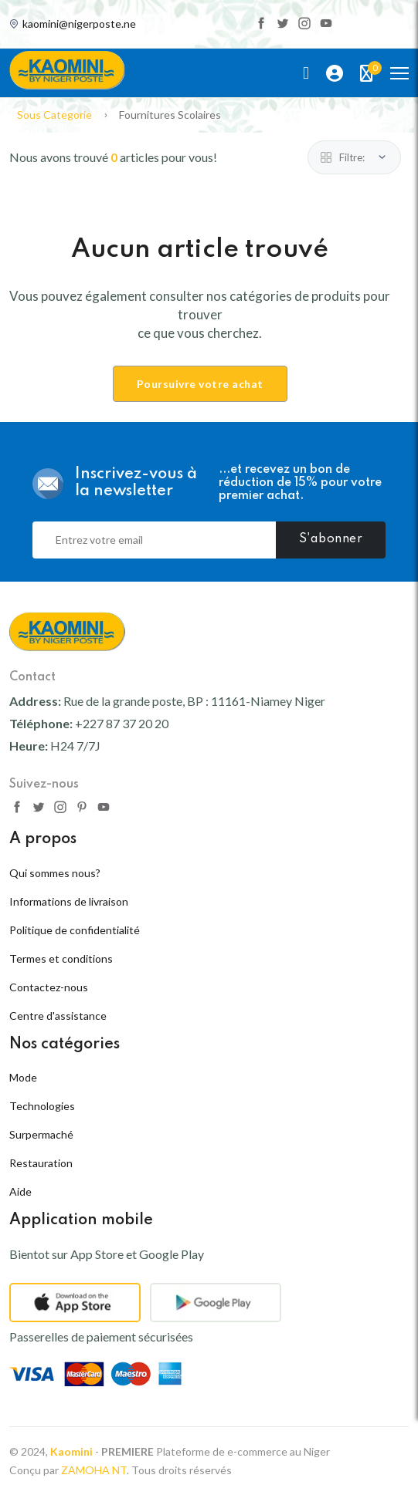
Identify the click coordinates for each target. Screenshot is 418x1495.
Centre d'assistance (58, 1015)
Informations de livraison (68, 901)
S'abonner (331, 539)
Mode (23, 1077)
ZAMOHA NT (94, 1469)
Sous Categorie (54, 114)
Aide (20, 1191)
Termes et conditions (61, 958)
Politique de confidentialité (74, 929)
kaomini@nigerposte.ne (79, 24)
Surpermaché (41, 1134)
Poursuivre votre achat (200, 383)
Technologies (42, 1105)
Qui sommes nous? (54, 872)
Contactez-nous (48, 987)
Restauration (41, 1162)
